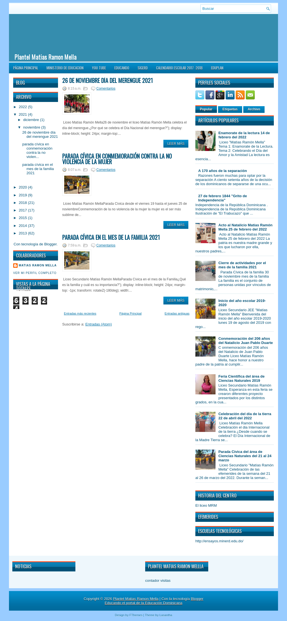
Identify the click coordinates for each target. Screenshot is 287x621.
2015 (23, 218)
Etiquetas (230, 109)
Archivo (254, 109)
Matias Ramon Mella (38, 265)
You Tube (99, 68)
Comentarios (105, 88)
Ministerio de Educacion (65, 68)
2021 (23, 114)
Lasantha (165, 615)
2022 (23, 107)
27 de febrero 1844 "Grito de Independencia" (222, 198)
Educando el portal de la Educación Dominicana (143, 603)
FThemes (135, 615)
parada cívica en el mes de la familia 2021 (38, 168)
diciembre (31, 120)
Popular (206, 109)
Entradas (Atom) (98, 324)
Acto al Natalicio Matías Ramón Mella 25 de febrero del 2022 (245, 227)
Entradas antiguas (177, 313)
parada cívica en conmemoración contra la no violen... (37, 150)
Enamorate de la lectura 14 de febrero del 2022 (244, 135)
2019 (23, 195)
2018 (23, 203)
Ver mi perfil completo (35, 273)
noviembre (32, 127)
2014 (23, 226)
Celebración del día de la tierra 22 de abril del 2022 (244, 416)
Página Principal (25, 68)
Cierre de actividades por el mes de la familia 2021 (242, 265)
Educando (121, 68)
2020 (23, 187)
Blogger (50, 244)
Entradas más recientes (80, 313)
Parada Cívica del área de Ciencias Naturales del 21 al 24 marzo (244, 456)
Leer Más (175, 144)
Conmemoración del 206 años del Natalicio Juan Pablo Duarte (245, 340)
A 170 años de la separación (222, 171)
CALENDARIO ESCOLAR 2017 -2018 (179, 68)
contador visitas (157, 580)
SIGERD (143, 68)
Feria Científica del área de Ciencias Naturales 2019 (241, 378)
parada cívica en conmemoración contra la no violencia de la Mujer (117, 158)
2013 (23, 233)
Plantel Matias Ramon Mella (46, 56)
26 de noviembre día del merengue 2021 (40, 134)
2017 (23, 210)
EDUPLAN (217, 68)
